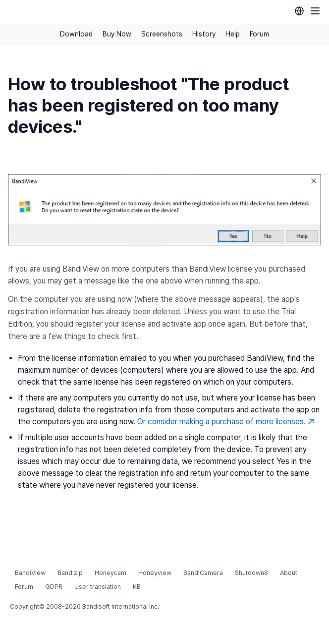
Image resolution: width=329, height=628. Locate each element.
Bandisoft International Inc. (120, 606)
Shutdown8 (251, 572)
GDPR (53, 586)
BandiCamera (203, 572)
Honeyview (154, 572)
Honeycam (110, 572)
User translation (97, 586)
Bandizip (70, 572)
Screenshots (161, 34)
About (288, 572)
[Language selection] (299, 11)
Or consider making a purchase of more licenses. (225, 421)
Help (232, 34)
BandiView (30, 572)
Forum (259, 34)
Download (76, 34)
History (204, 34)
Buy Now (117, 34)
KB (137, 586)
